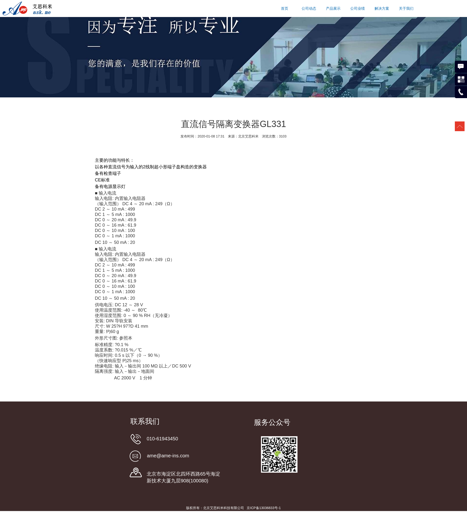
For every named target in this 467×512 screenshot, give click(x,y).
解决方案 (382, 8)
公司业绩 (357, 8)
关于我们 (406, 8)
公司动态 (309, 8)
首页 (284, 8)
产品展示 (333, 8)
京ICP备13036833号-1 (264, 508)
